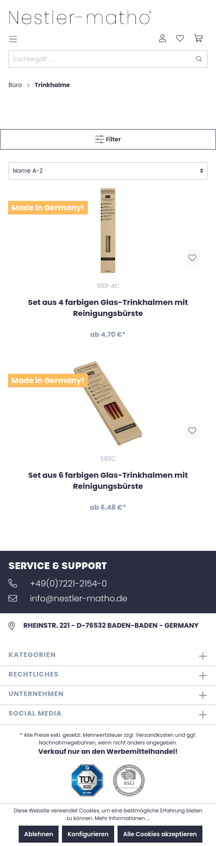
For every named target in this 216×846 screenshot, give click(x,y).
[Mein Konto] (162, 39)
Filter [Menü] (108, 138)
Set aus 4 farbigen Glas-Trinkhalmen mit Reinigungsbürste (108, 308)
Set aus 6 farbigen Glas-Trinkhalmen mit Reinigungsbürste (108, 480)
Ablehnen (38, 834)
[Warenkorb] (198, 39)
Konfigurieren (88, 834)
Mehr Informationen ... (122, 818)
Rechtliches (33, 674)
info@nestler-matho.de (67, 598)
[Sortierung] (108, 171)
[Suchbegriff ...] (99, 59)
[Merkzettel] (180, 39)
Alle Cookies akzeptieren (160, 834)
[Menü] (15, 39)
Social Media (35, 713)
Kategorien (32, 655)
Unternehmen (36, 694)
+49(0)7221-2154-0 (57, 583)
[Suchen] (199, 59)
